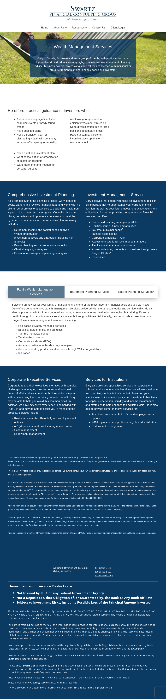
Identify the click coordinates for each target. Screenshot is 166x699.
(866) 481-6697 (103, 572)
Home (44, 27)
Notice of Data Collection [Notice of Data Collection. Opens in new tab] (62, 677)
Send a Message (104, 575)
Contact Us (98, 27)
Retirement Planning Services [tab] (89, 291)
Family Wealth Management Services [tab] (36, 292)
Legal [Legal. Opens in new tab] (29, 677)
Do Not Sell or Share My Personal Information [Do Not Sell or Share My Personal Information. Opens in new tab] (104, 677)
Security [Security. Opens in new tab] (40, 677)
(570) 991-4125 (103, 568)
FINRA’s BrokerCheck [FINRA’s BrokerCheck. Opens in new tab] (19, 687)
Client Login (118, 27)
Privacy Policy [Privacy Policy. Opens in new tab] (15, 677)
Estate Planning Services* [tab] (136, 291)
